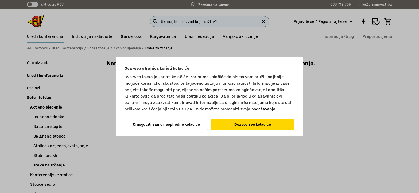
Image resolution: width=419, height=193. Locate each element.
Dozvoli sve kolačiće (252, 124)
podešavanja (263, 109)
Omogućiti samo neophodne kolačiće (166, 124)
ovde (145, 96)
